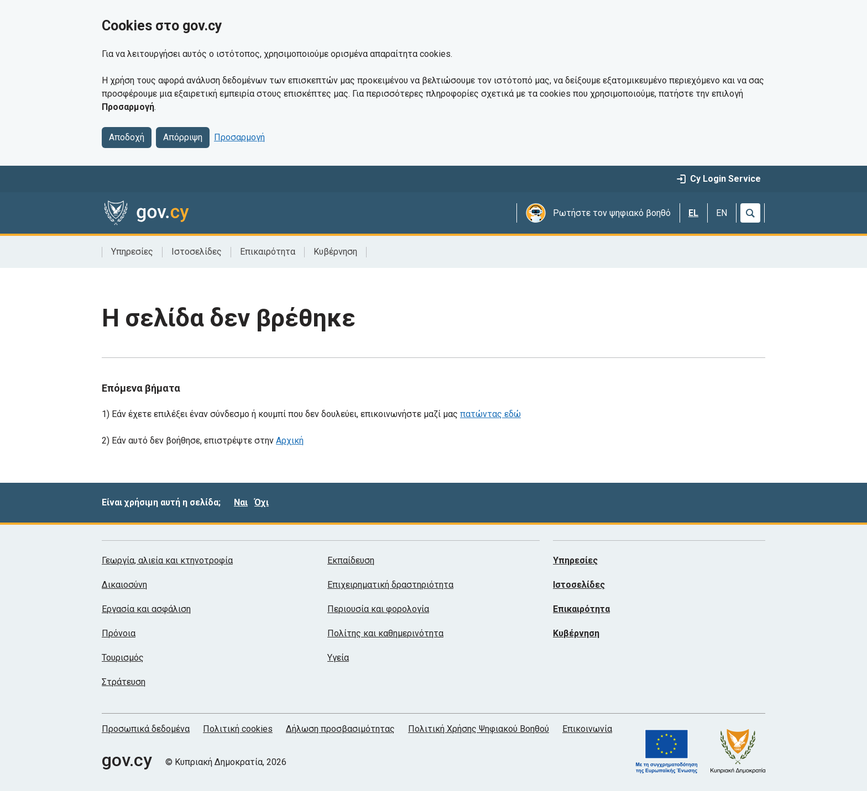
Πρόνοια (118, 633)
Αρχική (290, 440)
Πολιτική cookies (238, 729)
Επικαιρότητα (267, 251)
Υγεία (338, 657)
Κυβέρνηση (335, 251)
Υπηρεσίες (132, 251)
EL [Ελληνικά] (693, 213)
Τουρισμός (123, 657)
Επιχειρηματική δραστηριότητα (390, 584)
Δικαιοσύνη (124, 584)
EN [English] (721, 213)
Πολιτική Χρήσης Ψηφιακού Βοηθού (478, 729)
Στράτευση (123, 682)
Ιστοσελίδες (196, 251)
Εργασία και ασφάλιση (146, 609)
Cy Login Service (719, 178)
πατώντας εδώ (490, 414)
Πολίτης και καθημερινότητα (385, 633)
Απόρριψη (182, 137)
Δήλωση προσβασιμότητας (340, 729)
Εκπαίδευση (350, 560)
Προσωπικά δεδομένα (146, 729)
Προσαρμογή (239, 137)
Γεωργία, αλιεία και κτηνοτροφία (167, 560)
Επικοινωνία (587, 729)
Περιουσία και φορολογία (378, 609)
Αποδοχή (126, 137)
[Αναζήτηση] (750, 213)
